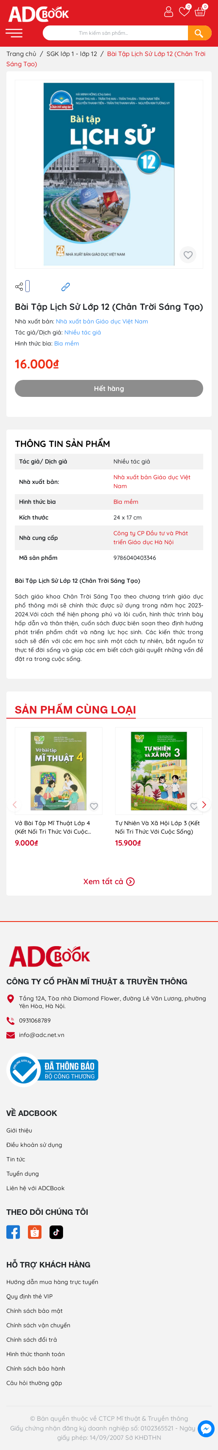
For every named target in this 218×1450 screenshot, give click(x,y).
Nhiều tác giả (82, 332)
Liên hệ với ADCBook (35, 1188)
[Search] (200, 32)
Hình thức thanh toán (35, 1354)
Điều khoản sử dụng (34, 1145)
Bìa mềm (66, 343)
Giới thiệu (19, 1130)
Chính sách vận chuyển (38, 1325)
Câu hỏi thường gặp (34, 1383)
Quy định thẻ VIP (29, 1296)
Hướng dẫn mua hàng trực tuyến (52, 1282)
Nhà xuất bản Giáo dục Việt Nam (102, 321)
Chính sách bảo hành (35, 1368)
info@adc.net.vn (41, 1035)
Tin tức (15, 1159)
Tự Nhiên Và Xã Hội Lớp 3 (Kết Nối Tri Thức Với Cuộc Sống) (157, 827)
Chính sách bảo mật (34, 1311)
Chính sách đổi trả (31, 1339)
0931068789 (35, 1020)
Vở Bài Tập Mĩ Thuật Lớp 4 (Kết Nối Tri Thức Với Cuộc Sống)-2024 (52, 827)
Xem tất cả (109, 881)
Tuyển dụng (22, 1173)
